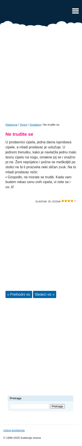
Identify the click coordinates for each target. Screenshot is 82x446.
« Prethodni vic (18, 294)
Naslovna (11, 124)
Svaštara (35, 124)
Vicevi (41, 12)
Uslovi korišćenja (14, 430)
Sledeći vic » (44, 294)
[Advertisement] (41, 76)
